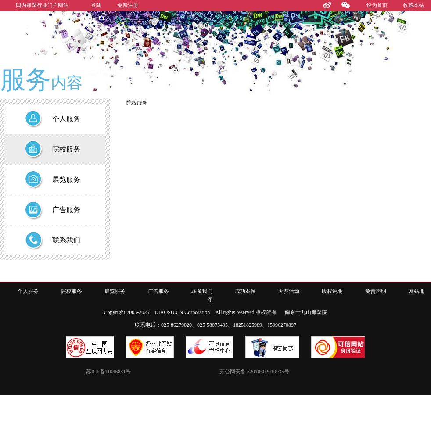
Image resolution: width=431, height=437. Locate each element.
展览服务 (115, 291)
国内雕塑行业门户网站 (42, 5)
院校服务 (71, 291)
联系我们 (201, 291)
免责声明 (375, 291)
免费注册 (127, 5)
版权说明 (332, 291)
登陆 (96, 5)
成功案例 (245, 291)
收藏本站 (413, 5)
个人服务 (28, 291)
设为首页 (377, 5)
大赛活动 (288, 291)
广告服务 (158, 291)
